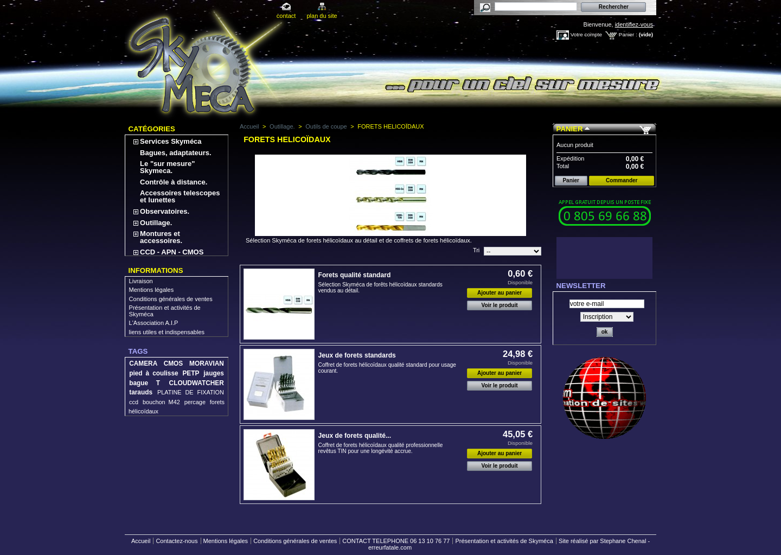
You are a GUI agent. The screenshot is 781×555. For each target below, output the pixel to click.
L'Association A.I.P (153, 323)
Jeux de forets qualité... (354, 435)
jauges (213, 373)
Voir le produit (500, 305)
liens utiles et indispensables (166, 332)
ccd (133, 402)
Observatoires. (164, 211)
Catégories (152, 129)
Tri (476, 250)
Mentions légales (151, 289)
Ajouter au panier (499, 293)
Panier (569, 129)
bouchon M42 (161, 402)
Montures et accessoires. (161, 237)
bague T (144, 383)
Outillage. (156, 223)
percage (195, 402)
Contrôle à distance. (173, 182)
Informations (156, 270)
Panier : (628, 34)
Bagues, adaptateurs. (176, 153)
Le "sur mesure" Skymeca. (167, 167)
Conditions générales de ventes (171, 299)
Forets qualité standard (354, 275)
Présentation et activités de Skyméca (504, 541)
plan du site (321, 15)
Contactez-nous (176, 541)
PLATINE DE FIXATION (190, 392)
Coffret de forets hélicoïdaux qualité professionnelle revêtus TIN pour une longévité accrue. (380, 448)
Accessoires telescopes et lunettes (180, 196)
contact (286, 15)
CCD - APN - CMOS (171, 252)
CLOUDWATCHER (196, 383)
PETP (190, 373)
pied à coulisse (153, 373)
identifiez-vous (634, 24)
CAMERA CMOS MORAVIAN (176, 363)
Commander (621, 180)
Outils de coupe (326, 126)
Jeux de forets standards (357, 355)
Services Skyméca (170, 141)
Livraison (141, 281)
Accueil (249, 126)
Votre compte (586, 34)
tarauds (140, 392)
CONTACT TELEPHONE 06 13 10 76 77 (396, 541)
